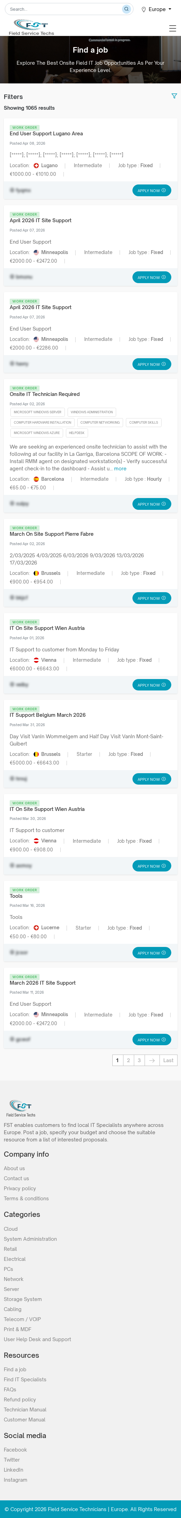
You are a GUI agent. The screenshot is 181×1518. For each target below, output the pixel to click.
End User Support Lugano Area (46, 133)
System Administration (30, 1239)
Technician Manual (25, 1409)
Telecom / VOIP (22, 1319)
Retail (10, 1249)
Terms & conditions (26, 1198)
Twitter (12, 1460)
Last (168, 1060)
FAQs (10, 1389)
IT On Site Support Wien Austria (47, 628)
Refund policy (20, 1399)
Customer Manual (24, 1419)
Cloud (11, 1229)
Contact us (16, 1178)
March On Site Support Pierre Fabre (52, 534)
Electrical (15, 1259)
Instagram (15, 1480)
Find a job (15, 1369)
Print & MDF (17, 1329)
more (120, 468)
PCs (8, 1269)
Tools (16, 896)
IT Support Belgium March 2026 (48, 715)
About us (14, 1168)
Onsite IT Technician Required (45, 394)
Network (14, 1279)
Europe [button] (154, 9)
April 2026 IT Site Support (40, 220)
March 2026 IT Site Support (43, 983)
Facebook (15, 1450)
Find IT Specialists (25, 1379)
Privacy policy (20, 1188)
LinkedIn (13, 1470)
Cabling (12, 1309)
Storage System (23, 1299)
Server (11, 1289)
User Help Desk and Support (37, 1339)
